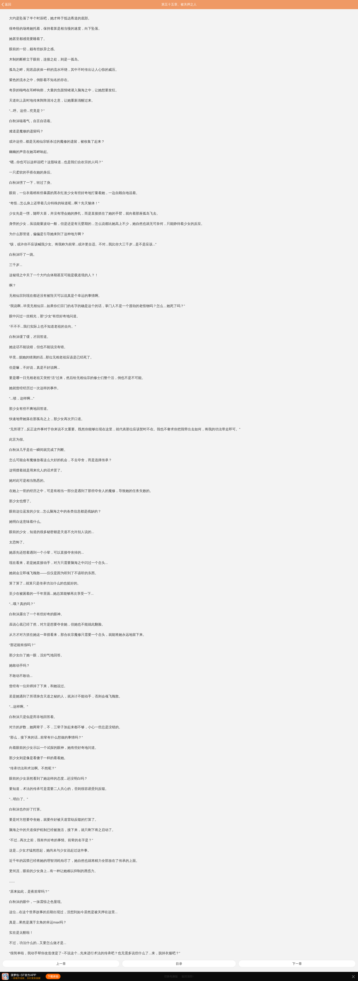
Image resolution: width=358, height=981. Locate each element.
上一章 (61, 963)
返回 (8, 4)
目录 (179, 963)
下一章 (297, 963)
